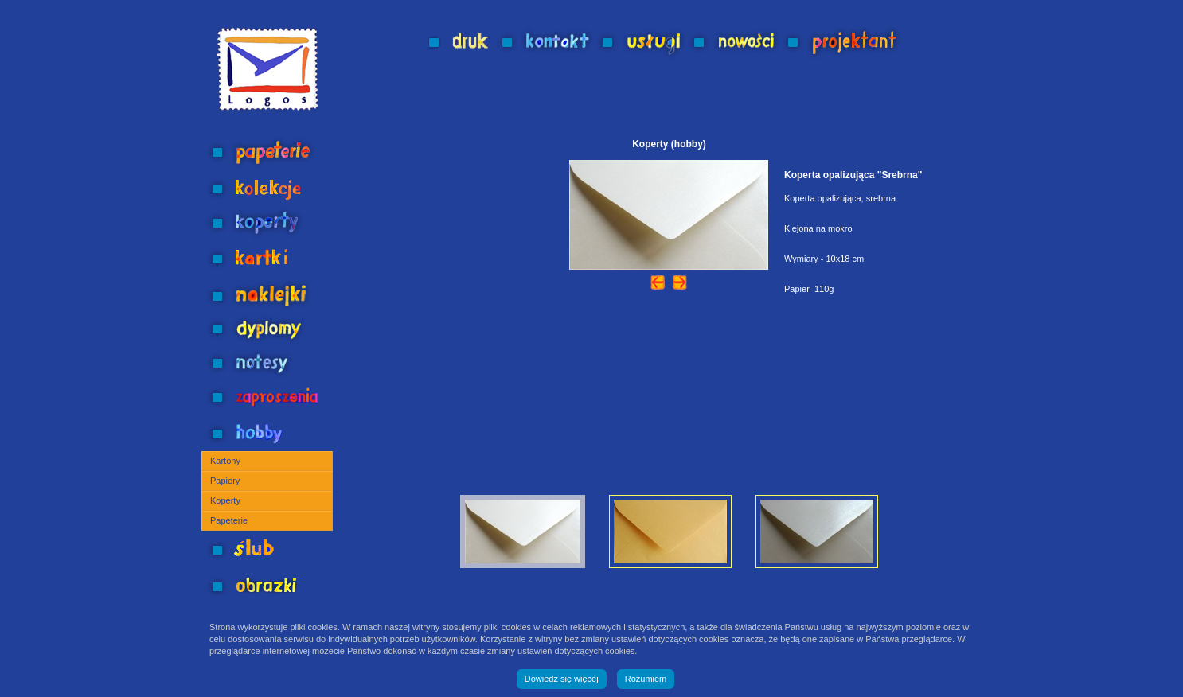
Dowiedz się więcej (562, 678)
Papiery (225, 480)
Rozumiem (646, 678)
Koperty (225, 500)
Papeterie (229, 520)
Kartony (225, 460)
